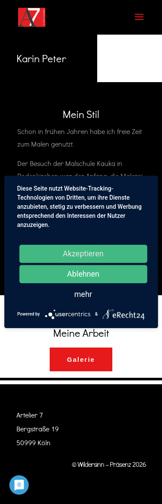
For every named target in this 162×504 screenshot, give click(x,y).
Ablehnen (83, 273)
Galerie (81, 359)
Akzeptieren (83, 253)
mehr (83, 294)
